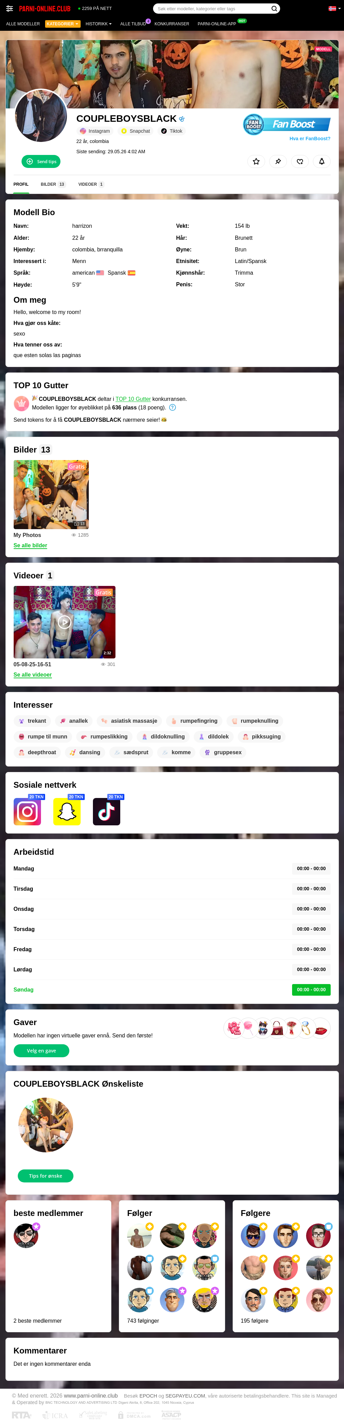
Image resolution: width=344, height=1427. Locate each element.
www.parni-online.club (91, 1395)
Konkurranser (171, 24)
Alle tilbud (134, 23)
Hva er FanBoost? (310, 138)
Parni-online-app (218, 23)
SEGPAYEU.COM (185, 1396)
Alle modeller (23, 24)
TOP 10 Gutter (133, 399)
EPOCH (148, 1396)
